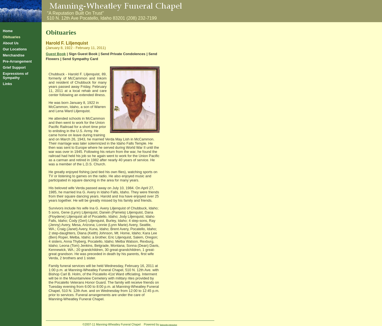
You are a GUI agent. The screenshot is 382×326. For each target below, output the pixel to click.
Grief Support (14, 67)
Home (8, 31)
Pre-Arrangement (17, 61)
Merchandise (13, 55)
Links (7, 84)
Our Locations (15, 49)
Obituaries (11, 37)
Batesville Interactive (168, 325)
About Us (11, 43)
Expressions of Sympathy (15, 75)
